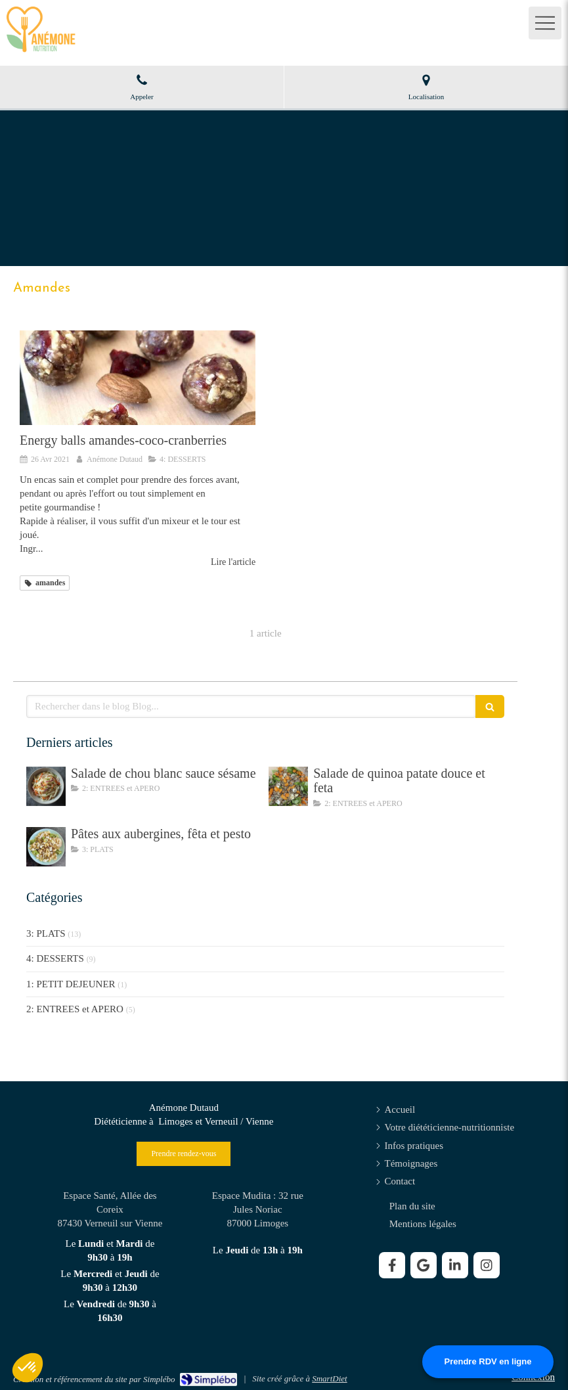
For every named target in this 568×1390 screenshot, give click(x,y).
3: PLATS (46, 933)
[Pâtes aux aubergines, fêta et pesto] (46, 846)
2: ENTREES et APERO (74, 1009)
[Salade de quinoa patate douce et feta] (288, 786)
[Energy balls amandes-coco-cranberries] (137, 377)
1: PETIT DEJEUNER (71, 984)
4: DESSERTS (55, 958)
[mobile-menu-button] (545, 23)
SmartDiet (329, 1378)
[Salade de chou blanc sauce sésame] (46, 786)
